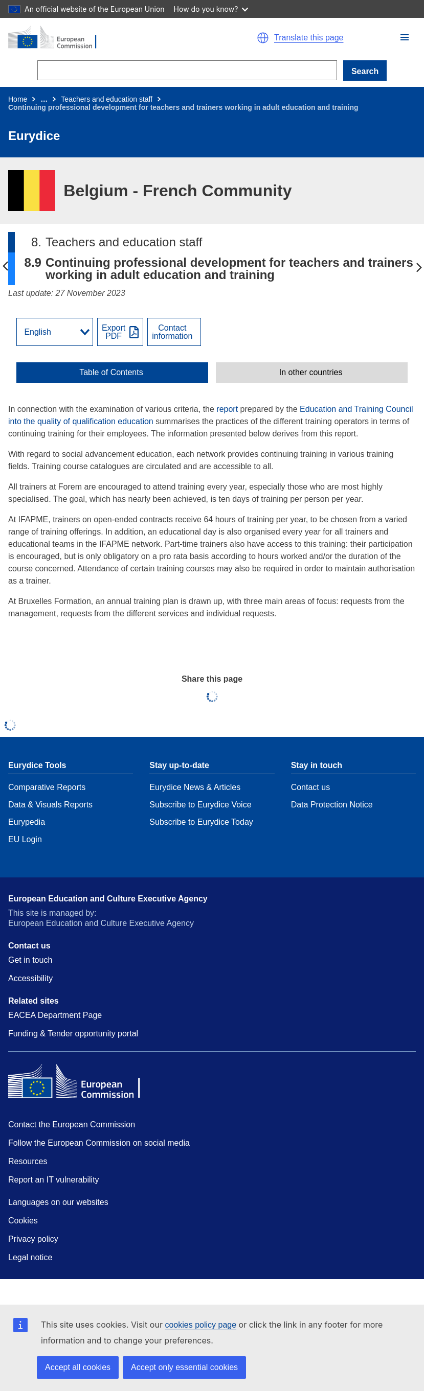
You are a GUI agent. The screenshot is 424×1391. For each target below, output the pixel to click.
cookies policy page (200, 1324)
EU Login (25, 839)
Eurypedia (26, 822)
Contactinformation (172, 332)
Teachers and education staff (106, 99)
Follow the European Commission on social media (99, 1143)
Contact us (310, 787)
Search (364, 71)
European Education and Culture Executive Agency (108, 898)
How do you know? (211, 9)
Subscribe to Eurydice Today (201, 822)
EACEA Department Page (55, 1015)
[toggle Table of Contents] (112, 372)
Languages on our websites (58, 1202)
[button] (404, 37)
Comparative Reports (46, 787)
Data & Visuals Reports (50, 804)
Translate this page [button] (308, 38)
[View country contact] (174, 332)
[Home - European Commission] (105, 38)
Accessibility (30, 978)
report (227, 409)
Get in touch (30, 960)
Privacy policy (33, 1239)
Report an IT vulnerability (53, 1179)
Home (17, 99)
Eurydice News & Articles (194, 787)
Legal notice (30, 1257)
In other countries (311, 372)
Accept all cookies (77, 1367)
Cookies (23, 1220)
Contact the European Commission (71, 1124)
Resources (27, 1161)
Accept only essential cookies (184, 1367)
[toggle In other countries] (312, 372)
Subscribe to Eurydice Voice (200, 804)
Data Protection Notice (332, 804)
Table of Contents (111, 372)
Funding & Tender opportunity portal (73, 1033)
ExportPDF (113, 332)
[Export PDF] (120, 332)
